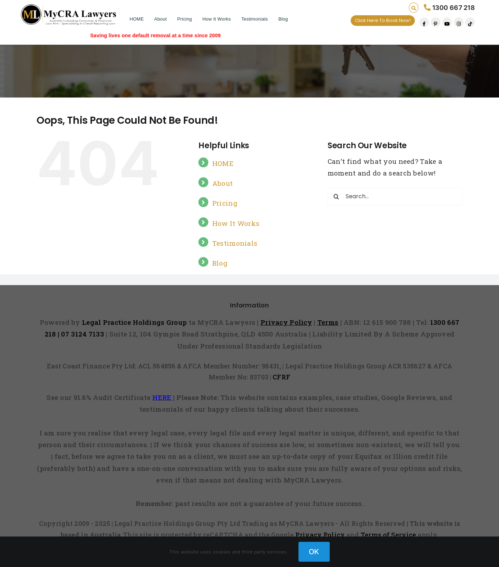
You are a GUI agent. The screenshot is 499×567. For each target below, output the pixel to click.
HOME (137, 19)
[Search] (336, 196)
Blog (283, 19)
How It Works (216, 19)
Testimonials (254, 19)
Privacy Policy (320, 534)
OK (314, 551)
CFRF (281, 377)
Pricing (184, 19)
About (160, 19)
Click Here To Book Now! (383, 20)
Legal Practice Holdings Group (135, 322)
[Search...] (395, 196)
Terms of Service (388, 534)
